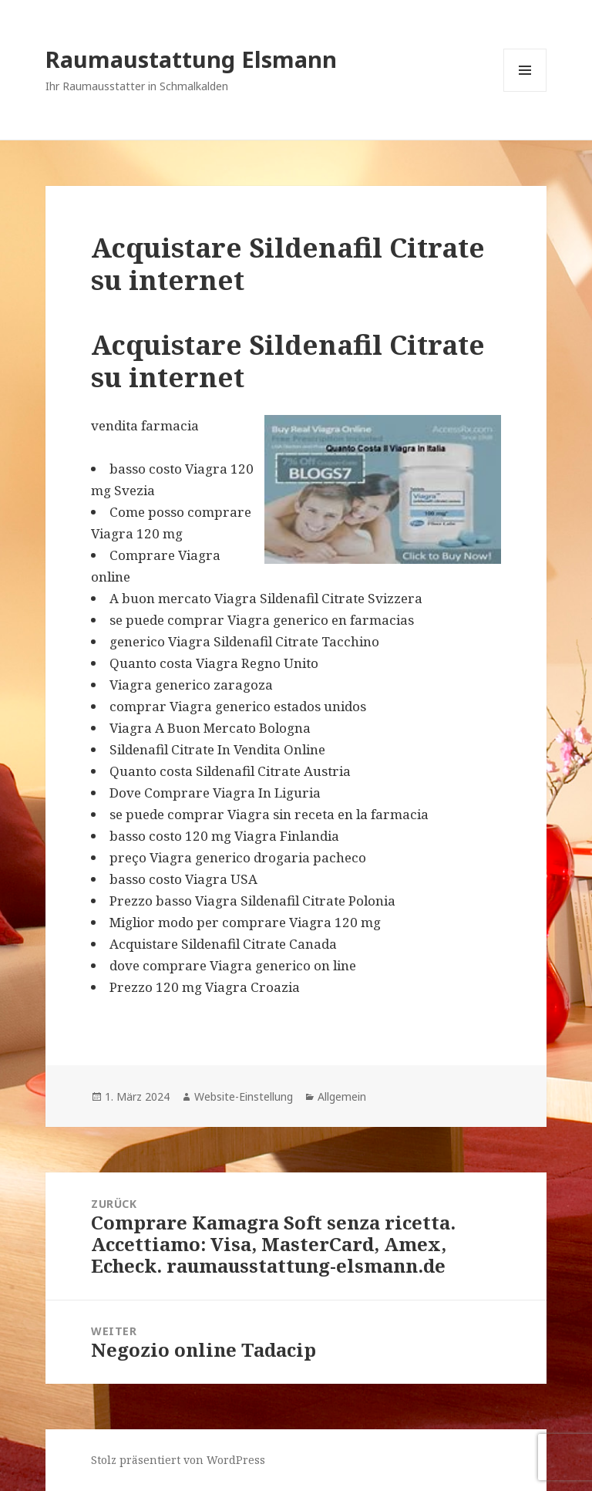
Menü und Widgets (525, 91)
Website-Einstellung (243, 1096)
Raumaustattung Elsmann (191, 59)
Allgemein (342, 1096)
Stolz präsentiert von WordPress (178, 1459)
